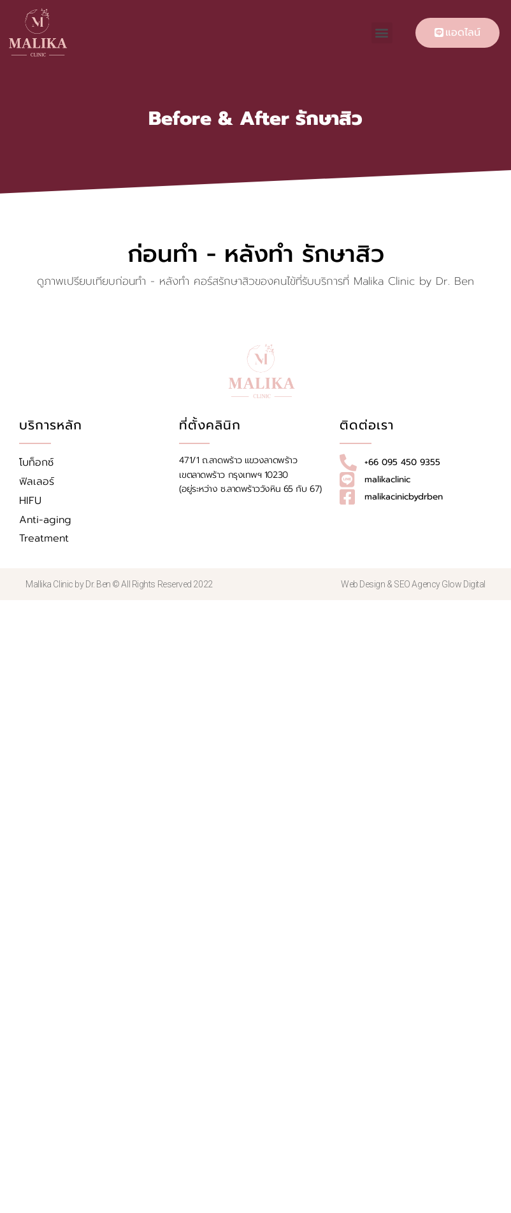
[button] (381, 32)
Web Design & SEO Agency (391, 584)
